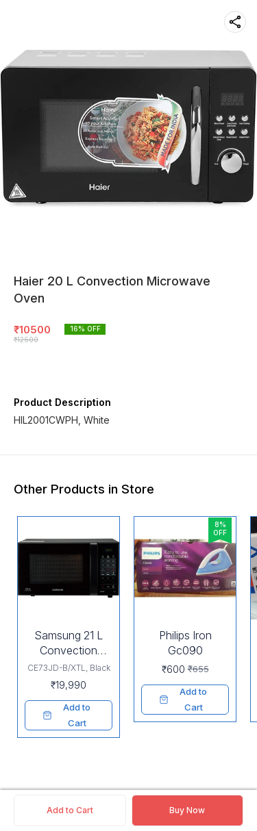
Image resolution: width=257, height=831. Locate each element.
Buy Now (187, 810)
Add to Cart (70, 810)
